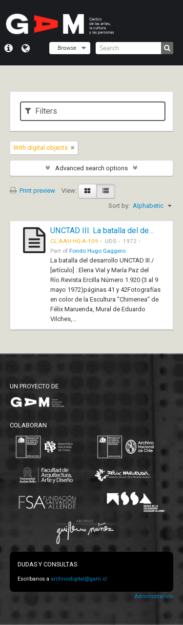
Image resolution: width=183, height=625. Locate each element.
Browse (67, 47)
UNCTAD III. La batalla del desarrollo (112, 230)
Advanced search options (91, 168)
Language (25, 48)
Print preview (32, 190)
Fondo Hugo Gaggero (97, 250)
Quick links (8, 48)
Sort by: (119, 205)
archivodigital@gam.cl (79, 579)
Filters (41, 111)
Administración (153, 596)
